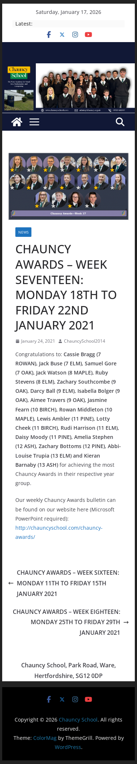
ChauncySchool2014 (84, 341)
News (23, 232)
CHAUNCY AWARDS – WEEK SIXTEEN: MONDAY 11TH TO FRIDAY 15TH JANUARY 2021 (63, 583)
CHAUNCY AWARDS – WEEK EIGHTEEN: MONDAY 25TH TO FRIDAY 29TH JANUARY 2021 (71, 622)
